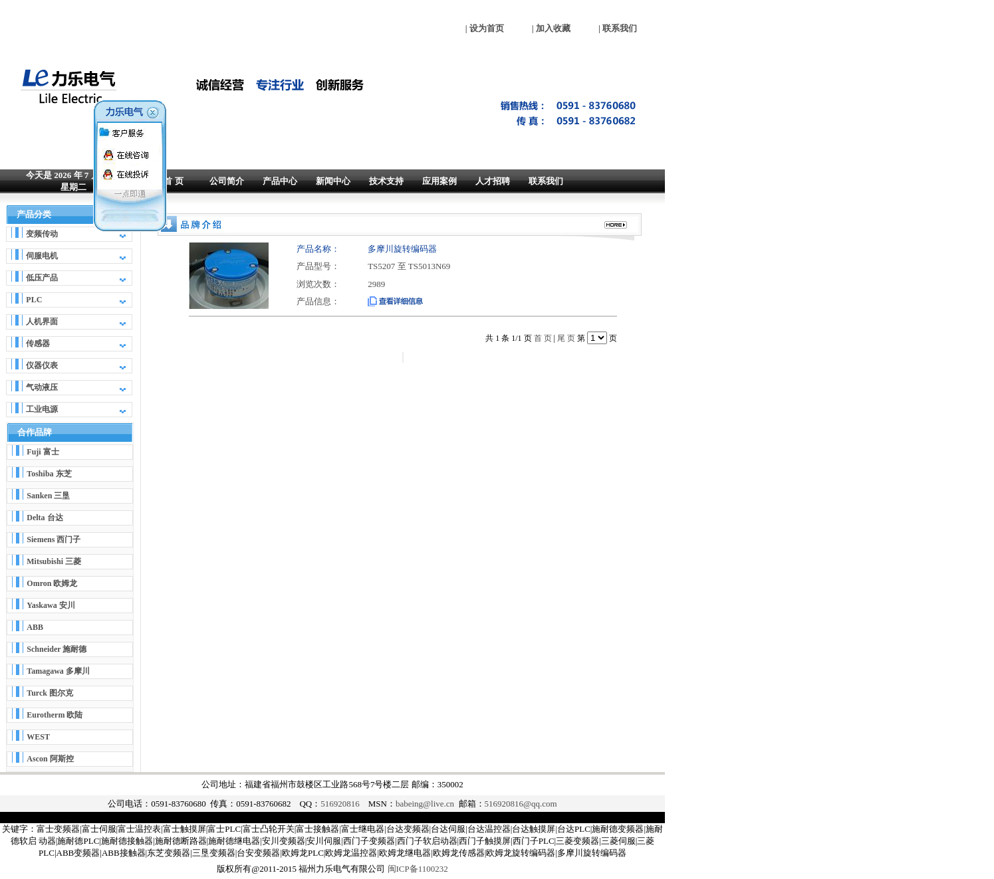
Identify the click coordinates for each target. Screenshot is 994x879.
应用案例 (439, 181)
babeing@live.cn (425, 804)
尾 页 (566, 338)
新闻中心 (333, 181)
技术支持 (386, 181)
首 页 (173, 181)
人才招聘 (492, 181)
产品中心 (280, 181)
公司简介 (226, 181)
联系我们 (546, 181)
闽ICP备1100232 (418, 869)
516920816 (340, 804)
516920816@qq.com (521, 804)
